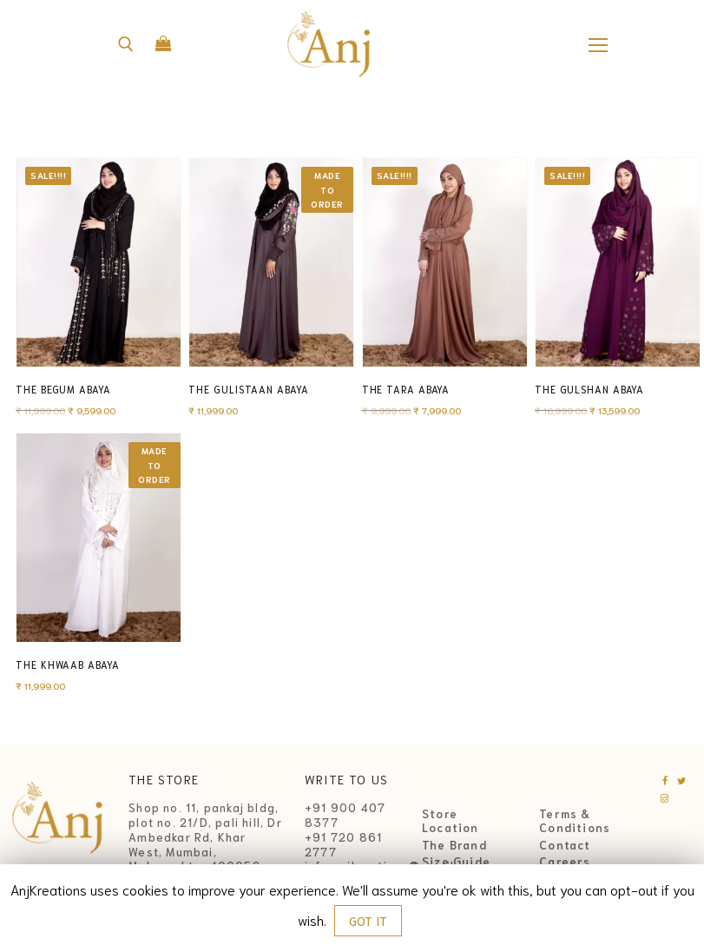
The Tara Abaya (406, 389)
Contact (564, 845)
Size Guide (456, 862)
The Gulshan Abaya (589, 389)
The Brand (454, 845)
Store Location (450, 821)
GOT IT (368, 921)
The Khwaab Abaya (67, 664)
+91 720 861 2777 (343, 844)
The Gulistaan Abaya (248, 389)
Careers (564, 862)
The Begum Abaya (63, 389)
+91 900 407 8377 (345, 815)
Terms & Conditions (574, 821)
